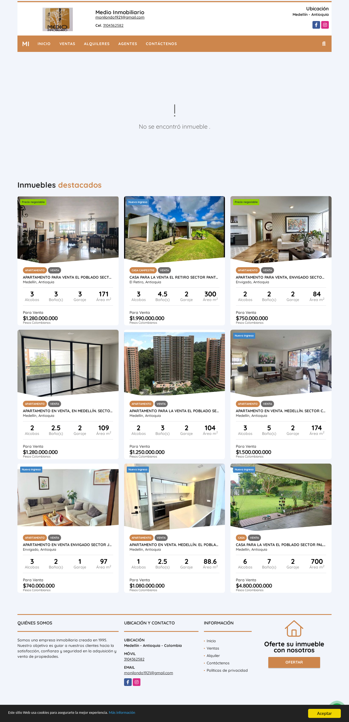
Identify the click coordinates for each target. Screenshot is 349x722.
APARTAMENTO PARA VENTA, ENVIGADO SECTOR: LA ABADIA (281, 277)
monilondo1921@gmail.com (120, 17)
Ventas (67, 43)
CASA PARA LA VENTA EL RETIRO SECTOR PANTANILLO (175, 277)
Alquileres (97, 43)
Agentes (127, 43)
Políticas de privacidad (227, 670)
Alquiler (213, 655)
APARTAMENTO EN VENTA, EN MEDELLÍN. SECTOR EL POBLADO (68, 411)
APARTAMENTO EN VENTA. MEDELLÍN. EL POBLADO (175, 545)
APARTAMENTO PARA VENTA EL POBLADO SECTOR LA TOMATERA (68, 277)
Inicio (44, 43)
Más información (145, 714)
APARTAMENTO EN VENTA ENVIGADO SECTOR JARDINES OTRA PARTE (68, 545)
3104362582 (113, 25)
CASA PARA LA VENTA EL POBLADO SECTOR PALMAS (281, 545)
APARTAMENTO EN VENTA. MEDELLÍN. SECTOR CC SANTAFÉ (281, 411)
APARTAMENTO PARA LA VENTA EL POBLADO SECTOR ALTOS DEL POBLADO (175, 411)
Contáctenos (161, 43)
